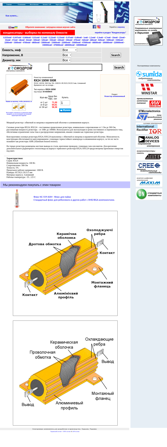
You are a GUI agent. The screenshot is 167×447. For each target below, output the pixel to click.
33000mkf (76, 42)
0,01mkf (36, 37)
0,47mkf (69, 37)
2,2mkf (92, 37)
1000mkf (110, 40)
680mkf (93, 40)
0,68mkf (78, 37)
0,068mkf (27, 37)
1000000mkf (81, 45)
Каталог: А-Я (47, 4)
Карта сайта (59, 4)
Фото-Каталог (34, 4)
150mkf (52, 40)
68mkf (22, 40)
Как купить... (12, 16)
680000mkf (69, 45)
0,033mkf (7, 37)
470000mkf (58, 45)
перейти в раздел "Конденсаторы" (110, 32)
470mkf (77, 40)
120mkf (44, 40)
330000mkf (47, 45)
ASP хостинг (75, 431)
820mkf (101, 40)
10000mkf (45, 42)
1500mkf (119, 40)
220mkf (61, 40)
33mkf (7, 40)
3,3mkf (100, 37)
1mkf (85, 37)
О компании (21, 4)
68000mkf (96, 42)
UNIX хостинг (67, 431)
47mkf (14, 40)
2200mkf (8, 42)
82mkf (29, 40)
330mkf (69, 40)
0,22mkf (52, 37)
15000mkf (55, 42)
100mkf (36, 40)
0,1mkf (44, 37)
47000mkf (86, 42)
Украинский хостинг (56, 431)
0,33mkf (60, 37)
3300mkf (17, 42)
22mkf (122, 37)
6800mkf (36, 42)
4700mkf (26, 42)
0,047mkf (17, 37)
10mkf (115, 37)
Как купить (72, 4)
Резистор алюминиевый (114, 96)
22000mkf (66, 42)
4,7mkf (108, 37)
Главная (9, 4)
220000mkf (119, 42)
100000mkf (107, 42)
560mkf (85, 40)
